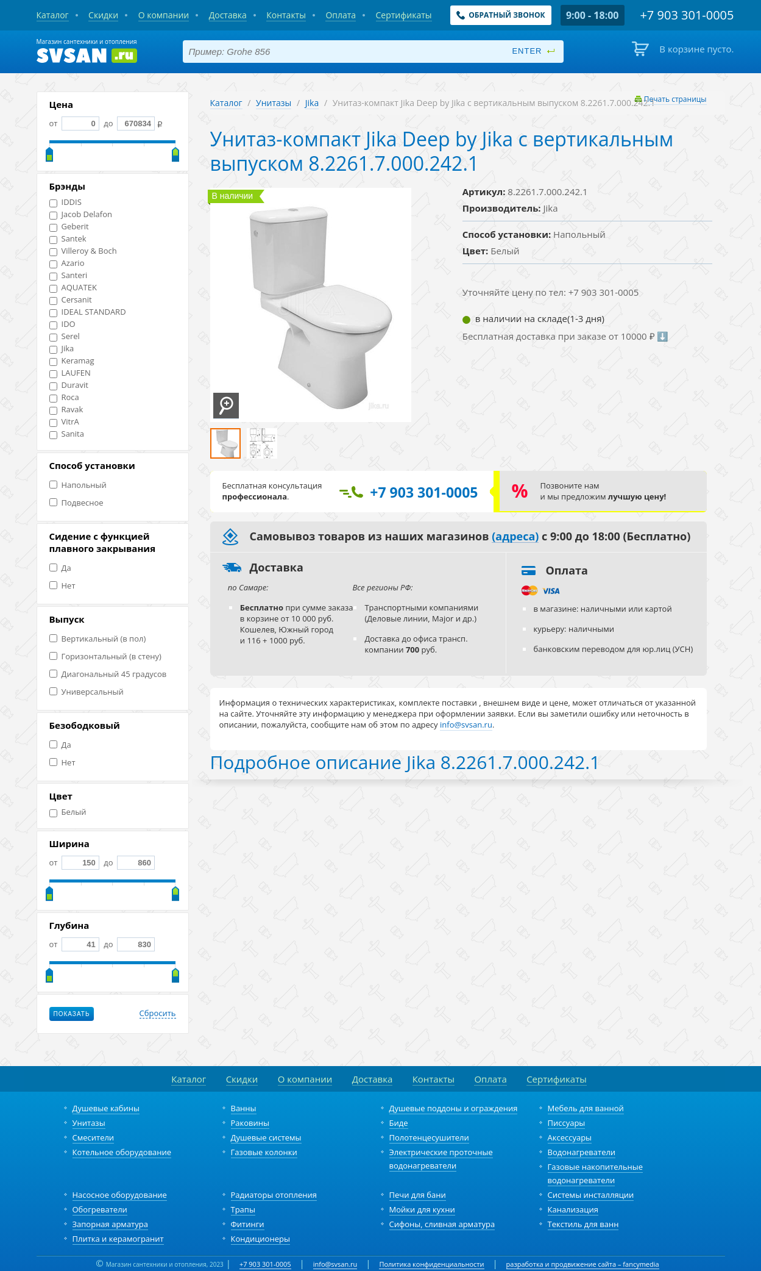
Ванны (244, 1108)
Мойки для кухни (422, 1209)
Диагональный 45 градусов (108, 674)
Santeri (68, 275)
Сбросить (158, 1014)
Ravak (66, 410)
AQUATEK (73, 288)
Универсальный (86, 692)
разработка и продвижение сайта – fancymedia (582, 1264)
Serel (64, 336)
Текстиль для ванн (583, 1224)
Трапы (243, 1209)
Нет (62, 586)
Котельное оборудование (122, 1152)
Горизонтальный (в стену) (105, 657)
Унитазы (273, 103)
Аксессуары (570, 1137)
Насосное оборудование (120, 1194)
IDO (62, 324)
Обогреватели (100, 1209)
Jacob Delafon (81, 214)
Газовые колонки (264, 1152)
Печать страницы (675, 99)
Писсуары (567, 1122)
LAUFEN (70, 373)
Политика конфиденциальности (431, 1264)
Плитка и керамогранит (118, 1238)
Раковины (250, 1122)
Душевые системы (266, 1137)
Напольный (78, 485)
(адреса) (515, 537)
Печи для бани (417, 1194)
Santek (68, 239)
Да (60, 568)
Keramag (71, 361)
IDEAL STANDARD (87, 312)
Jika (61, 349)
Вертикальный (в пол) (97, 639)
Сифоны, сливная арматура (442, 1224)
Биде (398, 1122)
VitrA (64, 422)
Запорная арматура (110, 1224)
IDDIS (65, 202)
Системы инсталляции (591, 1194)
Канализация (573, 1209)
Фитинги (247, 1224)
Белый (68, 812)
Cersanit (70, 300)
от (74, 123)
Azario (67, 263)
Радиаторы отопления (274, 1194)
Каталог (226, 103)
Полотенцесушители (429, 1137)
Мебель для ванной (586, 1108)
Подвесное (76, 503)
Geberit (69, 227)
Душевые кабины (106, 1108)
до (128, 123)
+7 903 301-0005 (265, 1264)
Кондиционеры (260, 1238)
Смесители (94, 1137)
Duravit (68, 385)
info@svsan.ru (335, 1264)
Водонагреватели (582, 1152)
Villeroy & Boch (83, 251)
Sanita (66, 434)
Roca (64, 397)
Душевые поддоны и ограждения (453, 1108)
